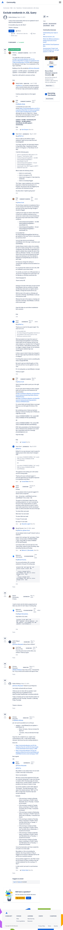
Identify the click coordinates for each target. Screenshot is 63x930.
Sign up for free (20, 901)
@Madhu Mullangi (17, 672)
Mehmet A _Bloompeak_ (28, 551)
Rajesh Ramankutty (15, 597)
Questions (19, 8)
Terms (49, 926)
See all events (49, 98)
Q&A (11, 8)
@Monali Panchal (21, 560)
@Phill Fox (19, 86)
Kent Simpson (25, 130)
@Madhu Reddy (21, 104)
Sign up (20, 885)
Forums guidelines (20, 921)
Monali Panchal (20, 529)
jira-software (46, 25)
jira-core (45, 23)
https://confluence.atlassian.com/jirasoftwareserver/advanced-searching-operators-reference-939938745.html (27, 400)
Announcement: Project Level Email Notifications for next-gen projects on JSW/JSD (51, 50)
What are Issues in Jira (48, 36)
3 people (24, 442)
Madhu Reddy (19, 84)
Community (11, 2)
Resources (30, 921)
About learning (31, 918)
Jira (15, 8)
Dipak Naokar (17, 766)
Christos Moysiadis (15, 669)
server (52, 25)
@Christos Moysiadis (34, 69)
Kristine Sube (25, 874)
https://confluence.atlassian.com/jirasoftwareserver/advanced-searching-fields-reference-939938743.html (28, 396)
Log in (14, 885)
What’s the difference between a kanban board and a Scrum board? (51, 40)
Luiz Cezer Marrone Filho (19, 650)
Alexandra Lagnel (26, 524)
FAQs (17, 918)
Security (56, 926)
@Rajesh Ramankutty (22, 615)
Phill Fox (14, 53)
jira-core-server (52, 23)
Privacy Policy (41, 926)
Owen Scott (19, 134)
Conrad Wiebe (25, 482)
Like (17, 97)
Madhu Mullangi (13, 17)
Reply (13, 587)
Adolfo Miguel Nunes (16, 643)
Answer (11, 31)
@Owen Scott (20, 203)
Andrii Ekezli (17, 487)
